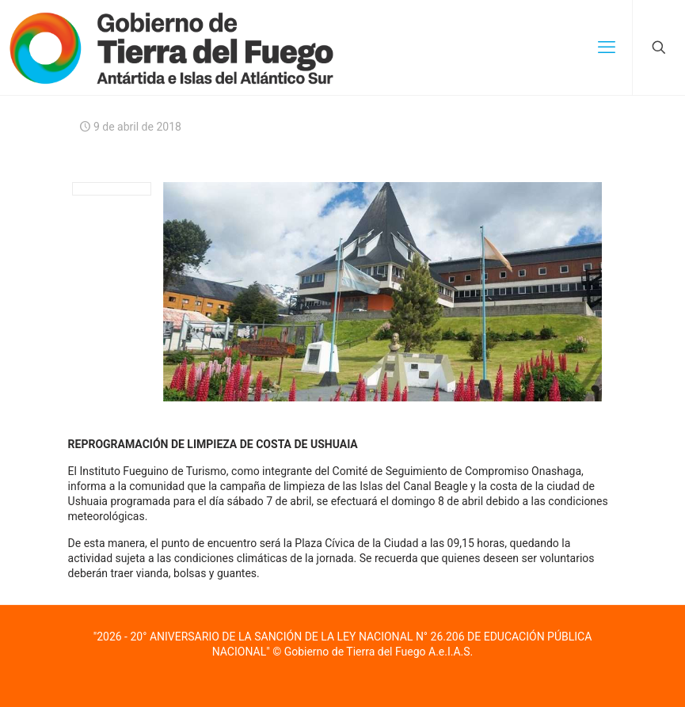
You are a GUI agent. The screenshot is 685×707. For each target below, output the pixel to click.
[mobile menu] (606, 47)
